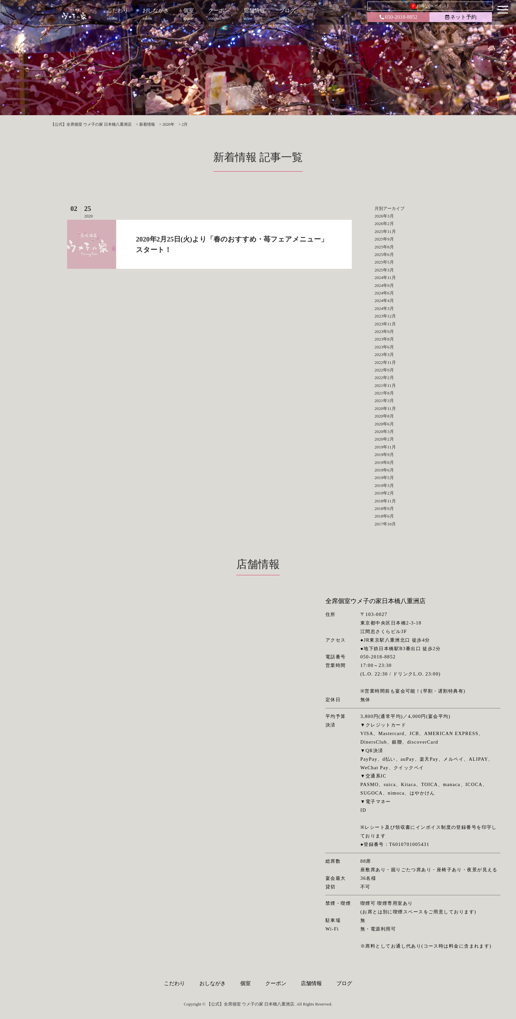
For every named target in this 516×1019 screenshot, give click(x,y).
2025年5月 (384, 262)
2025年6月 (384, 254)
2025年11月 (385, 231)
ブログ (344, 983)
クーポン (275, 983)
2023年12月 (385, 316)
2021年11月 (385, 385)
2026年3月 (384, 216)
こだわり (174, 983)
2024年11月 (385, 277)
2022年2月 (384, 377)
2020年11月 (385, 408)
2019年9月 (384, 454)
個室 (245, 983)
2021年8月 (384, 393)
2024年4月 (384, 300)
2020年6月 (384, 423)
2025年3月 (384, 269)
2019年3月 (384, 485)
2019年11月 (385, 447)
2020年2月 (384, 439)
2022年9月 (384, 370)
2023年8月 (384, 339)
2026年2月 (384, 223)
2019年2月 (384, 493)
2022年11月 (385, 362)
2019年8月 (384, 462)
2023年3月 (384, 354)
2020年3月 (384, 431)
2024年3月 (384, 308)
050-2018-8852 (398, 17)
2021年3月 (384, 400)
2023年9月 (384, 331)
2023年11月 (385, 323)
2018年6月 (384, 516)
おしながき (212, 983)
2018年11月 (385, 500)
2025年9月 (384, 239)
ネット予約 (461, 17)
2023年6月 (384, 346)
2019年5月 (384, 477)
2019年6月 (384, 470)
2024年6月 (384, 293)
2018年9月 (384, 508)
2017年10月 (385, 524)
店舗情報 (311, 983)
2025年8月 (384, 246)
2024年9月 (384, 285)
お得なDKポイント (430, 6)
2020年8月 (384, 416)
